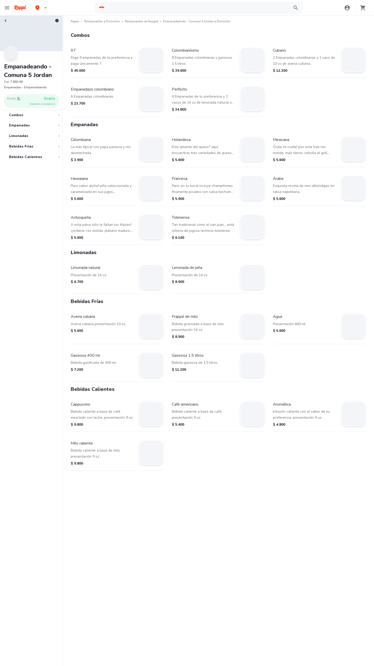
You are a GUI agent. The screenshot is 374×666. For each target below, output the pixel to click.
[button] (41, 8)
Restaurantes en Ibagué (141, 21)
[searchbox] (197, 8)
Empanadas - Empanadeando (25, 87)
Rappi (75, 21)
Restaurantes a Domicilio (102, 21)
